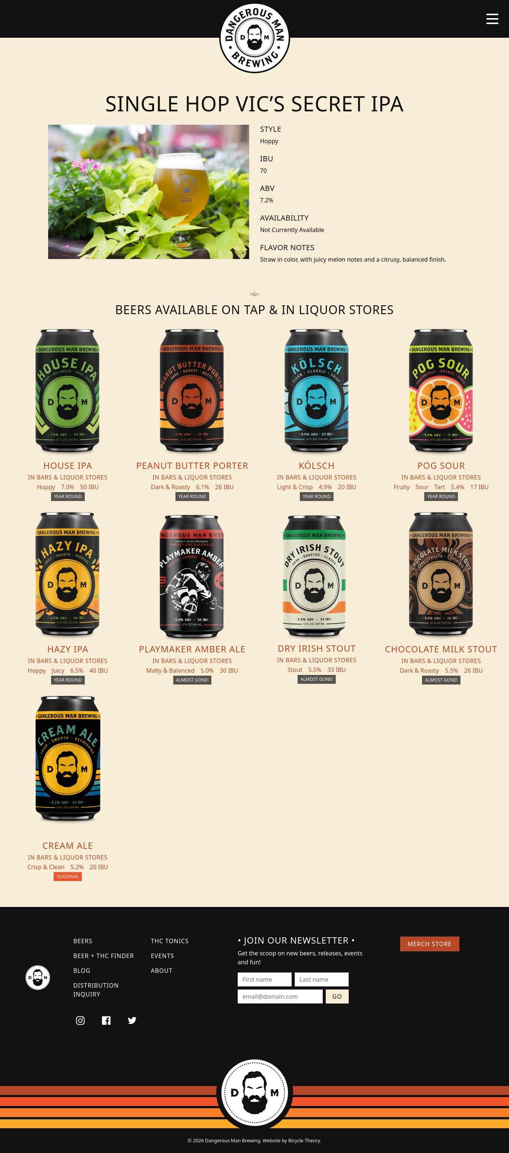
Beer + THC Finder (103, 956)
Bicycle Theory (304, 1140)
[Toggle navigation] (492, 19)
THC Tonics (170, 941)
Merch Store (430, 944)
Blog (82, 971)
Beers (83, 941)
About (162, 971)
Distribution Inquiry (96, 989)
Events (162, 956)
